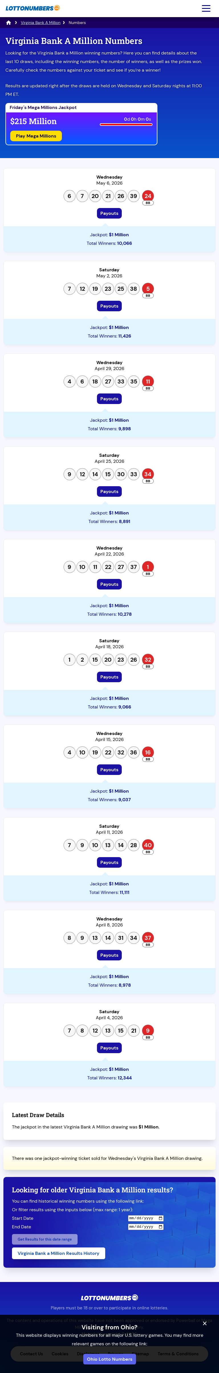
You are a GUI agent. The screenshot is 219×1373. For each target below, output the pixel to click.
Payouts (109, 213)
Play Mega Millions (36, 136)
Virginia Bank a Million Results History (59, 1253)
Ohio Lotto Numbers (109, 1359)
